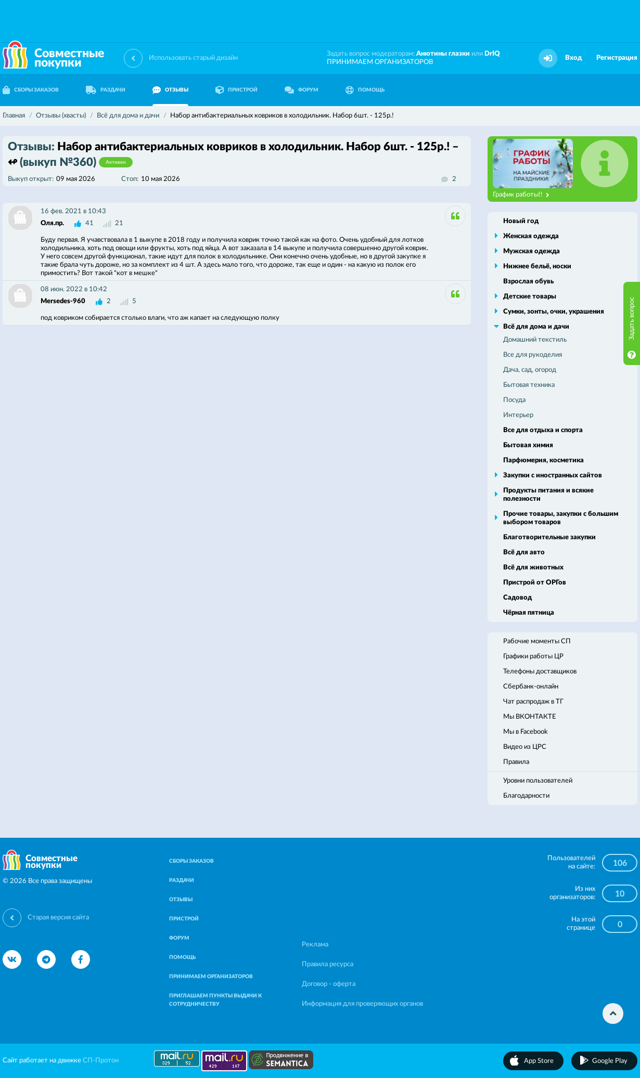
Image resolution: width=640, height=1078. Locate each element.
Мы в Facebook (525, 732)
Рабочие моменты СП (537, 641)
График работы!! (521, 195)
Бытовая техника (529, 385)
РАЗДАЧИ (105, 90)
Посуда (514, 400)
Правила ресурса (327, 964)
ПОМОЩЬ (365, 90)
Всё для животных (533, 567)
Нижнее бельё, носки (537, 266)
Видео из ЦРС (524, 747)
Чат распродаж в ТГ (533, 701)
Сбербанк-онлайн (530, 686)
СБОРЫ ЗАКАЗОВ (191, 861)
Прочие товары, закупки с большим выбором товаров (560, 518)
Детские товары (529, 296)
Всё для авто (524, 552)
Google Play (610, 1061)
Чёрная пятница (528, 612)
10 (619, 894)
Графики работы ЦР (533, 656)
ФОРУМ (301, 90)
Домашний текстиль (535, 339)
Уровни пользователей (537, 780)
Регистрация (616, 58)
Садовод (517, 597)
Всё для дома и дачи (536, 326)
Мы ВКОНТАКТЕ (529, 716)
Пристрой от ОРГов (534, 582)
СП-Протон (101, 1060)
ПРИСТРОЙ (236, 90)
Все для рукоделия (532, 355)
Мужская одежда (531, 251)
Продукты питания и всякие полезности (548, 494)
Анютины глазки (443, 53)
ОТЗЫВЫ (170, 90)
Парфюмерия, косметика (543, 460)
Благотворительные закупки (549, 537)
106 (620, 863)
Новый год (521, 221)
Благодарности (526, 796)
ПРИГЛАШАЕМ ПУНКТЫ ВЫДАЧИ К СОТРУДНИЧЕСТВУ (215, 1000)
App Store (539, 1061)
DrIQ (492, 53)
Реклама (315, 944)
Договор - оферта (328, 984)
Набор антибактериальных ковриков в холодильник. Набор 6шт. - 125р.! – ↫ (233, 154)
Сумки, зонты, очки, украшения (553, 311)
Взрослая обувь (528, 281)
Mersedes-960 (63, 301)
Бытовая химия (528, 445)
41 (89, 223)
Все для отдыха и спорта (543, 430)
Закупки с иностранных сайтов (552, 475)
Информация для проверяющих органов (362, 1004)
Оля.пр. (52, 223)
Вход (573, 58)
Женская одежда (531, 236)
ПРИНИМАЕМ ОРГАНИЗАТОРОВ (380, 62)
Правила (516, 762)
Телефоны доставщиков (540, 671)
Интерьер (518, 415)
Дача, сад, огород (529, 370)
